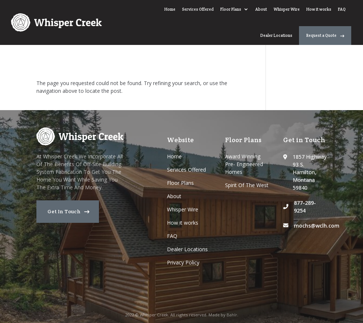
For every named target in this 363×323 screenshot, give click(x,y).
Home (77, 17)
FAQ (250, 17)
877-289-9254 (305, 206)
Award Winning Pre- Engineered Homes (244, 164)
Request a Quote (321, 16)
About (169, 17)
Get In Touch (64, 211)
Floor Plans (138, 17)
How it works (226, 17)
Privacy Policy (183, 262)
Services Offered (106, 17)
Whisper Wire (195, 17)
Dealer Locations (276, 17)
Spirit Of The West (246, 185)
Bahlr (232, 314)
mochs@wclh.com (316, 225)
